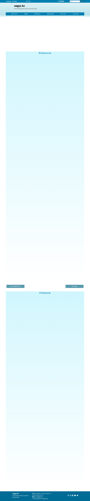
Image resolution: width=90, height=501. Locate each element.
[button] (8, 33)
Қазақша (8, 1)
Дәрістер (63, 14)
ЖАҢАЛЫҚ (37, 14)
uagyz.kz (19, 5)
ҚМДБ (26, 14)
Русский (14, 1)
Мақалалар (50, 14)
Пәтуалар (76, 14)
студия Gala (45, 498)
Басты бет (14, 14)
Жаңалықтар (45, 53)
